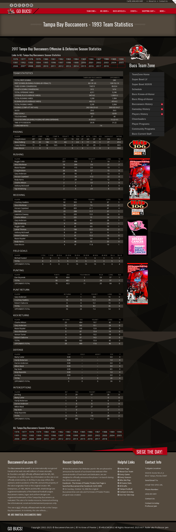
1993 (30, 62)
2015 (83, 66)
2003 (106, 62)
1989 (113, 59)
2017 (98, 66)
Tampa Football (126, 489)
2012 (60, 66)
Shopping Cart (148, 10)
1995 (45, 62)
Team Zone (91, 10)
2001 (91, 62)
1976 (15, 59)
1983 (68, 59)
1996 (53, 62)
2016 (91, 66)
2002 (98, 62)
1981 (53, 59)
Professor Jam (151, 506)
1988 (106, 59)
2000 (83, 62)
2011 (53, 66)
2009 (38, 66)
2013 (68, 66)
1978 (30, 59)
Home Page (124, 468)
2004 (113, 62)
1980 (45, 59)
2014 (76, 66)
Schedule (137, 89)
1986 (91, 59)
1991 (15, 62)
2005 (121, 62)
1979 (38, 59)
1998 (68, 62)
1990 (121, 59)
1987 (98, 59)
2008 (30, 66)
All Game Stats (126, 483)
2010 (45, 66)
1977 (23, 59)
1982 (60, 59)
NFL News (104, 10)
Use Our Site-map (127, 494)
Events (133, 10)
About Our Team (126, 471)
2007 (23, 66)
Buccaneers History (142, 104)
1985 (83, 59)
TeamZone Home (141, 74)
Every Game (125, 474)
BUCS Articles (119, 10)
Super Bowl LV (139, 79)
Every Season (125, 477)
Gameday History (141, 109)
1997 (60, 62)
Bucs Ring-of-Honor (142, 99)
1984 (76, 59)
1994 (38, 62)
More (162, 10)
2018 (106, 66)
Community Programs (143, 129)
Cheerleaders (139, 119)
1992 (23, 62)
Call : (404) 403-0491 (135, 1)
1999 (76, 62)
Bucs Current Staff (141, 134)
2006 (15, 66)
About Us (152, 1)
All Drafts (123, 486)
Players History (140, 114)
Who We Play (125, 480)
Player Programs (140, 124)
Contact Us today (127, 492)
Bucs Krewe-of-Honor (143, 94)
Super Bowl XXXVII (142, 84)
